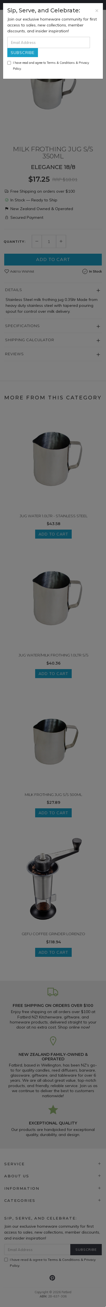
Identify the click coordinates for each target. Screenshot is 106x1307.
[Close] (97, 10)
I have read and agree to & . (48, 66)
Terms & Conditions (61, 63)
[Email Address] (48, 42)
